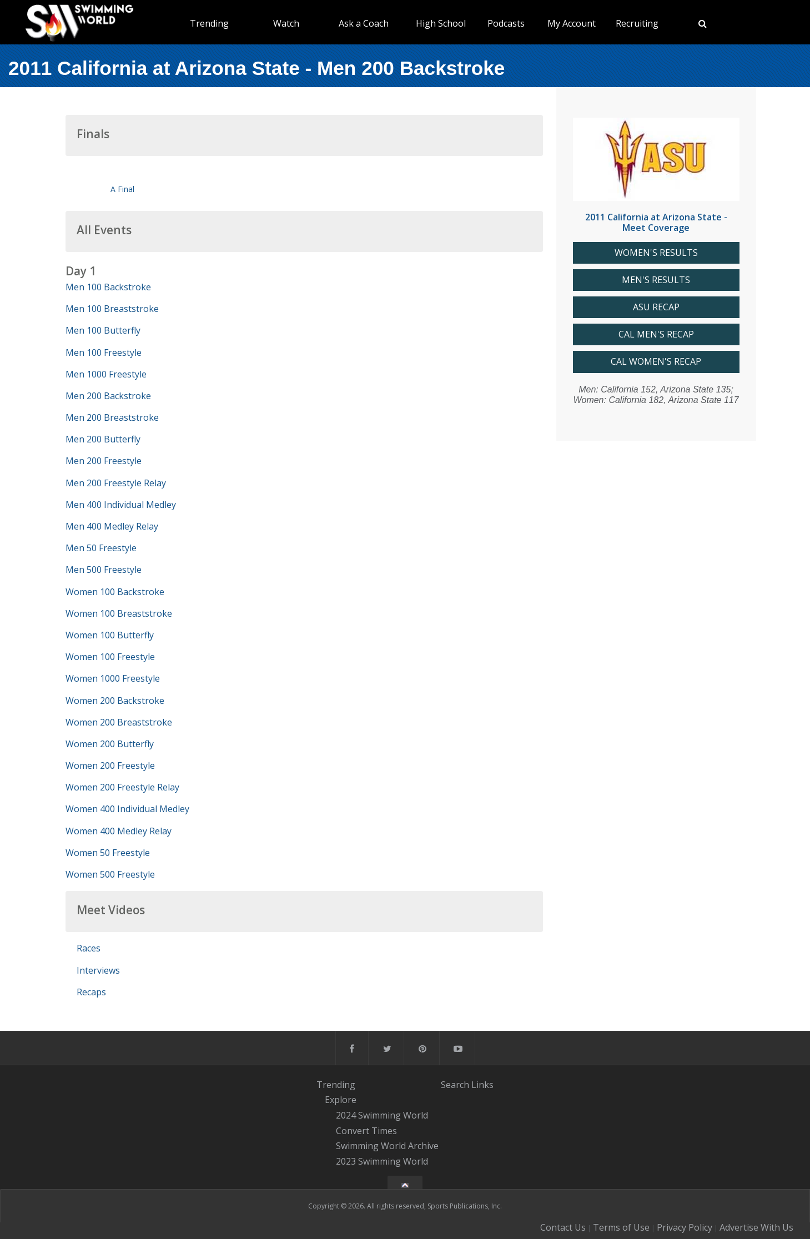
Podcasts (506, 23)
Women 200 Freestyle (110, 765)
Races (88, 948)
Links (482, 1085)
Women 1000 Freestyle (113, 678)
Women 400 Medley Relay (119, 831)
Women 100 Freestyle (110, 657)
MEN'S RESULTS (656, 280)
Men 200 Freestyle (104, 461)
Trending (209, 23)
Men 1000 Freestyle (106, 374)
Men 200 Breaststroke (112, 417)
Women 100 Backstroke (115, 592)
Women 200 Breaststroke (119, 722)
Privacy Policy (684, 1227)
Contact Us (563, 1227)
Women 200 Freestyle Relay (122, 787)
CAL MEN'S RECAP (656, 334)
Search (455, 1085)
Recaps (91, 992)
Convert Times (366, 1131)
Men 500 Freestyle (104, 569)
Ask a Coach (364, 23)
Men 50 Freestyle (101, 548)
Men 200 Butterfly (103, 439)
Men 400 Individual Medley (121, 504)
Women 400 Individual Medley (127, 809)
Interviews (98, 970)
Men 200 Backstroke (108, 396)
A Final (122, 189)
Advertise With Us (756, 1227)
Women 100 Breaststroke (119, 613)
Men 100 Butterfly (103, 330)
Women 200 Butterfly (110, 744)
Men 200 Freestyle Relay (116, 483)
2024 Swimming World (382, 1115)
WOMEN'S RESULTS (656, 253)
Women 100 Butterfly (110, 635)
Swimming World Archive (387, 1146)
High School (441, 23)
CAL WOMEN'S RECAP (656, 361)
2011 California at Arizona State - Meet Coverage (656, 222)
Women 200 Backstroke (115, 700)
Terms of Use (621, 1227)
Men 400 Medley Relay (112, 526)
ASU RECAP (656, 307)
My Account (571, 23)
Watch (286, 23)
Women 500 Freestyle (110, 874)
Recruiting (637, 23)
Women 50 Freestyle (108, 853)
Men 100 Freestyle (104, 352)
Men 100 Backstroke (108, 287)
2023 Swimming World (382, 1161)
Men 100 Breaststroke (112, 309)
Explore (340, 1100)
